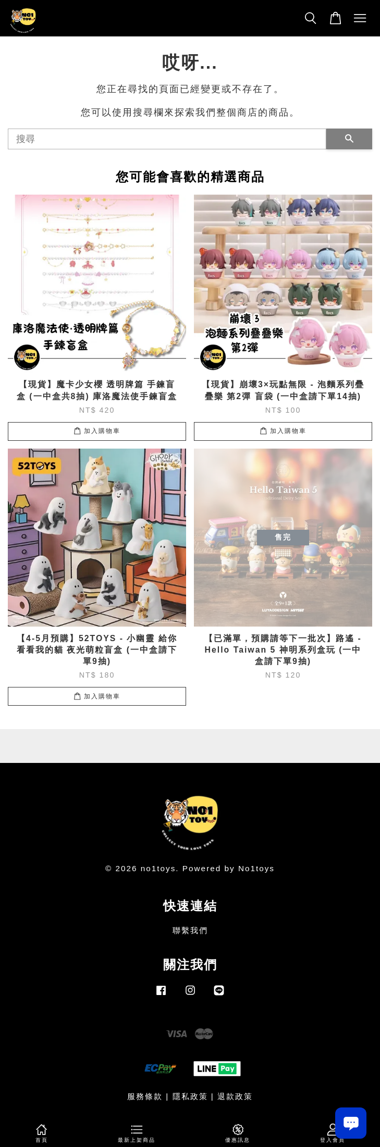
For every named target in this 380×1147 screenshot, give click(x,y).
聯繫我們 (190, 930)
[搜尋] (167, 139)
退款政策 (235, 1096)
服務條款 (145, 1096)
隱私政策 (190, 1096)
